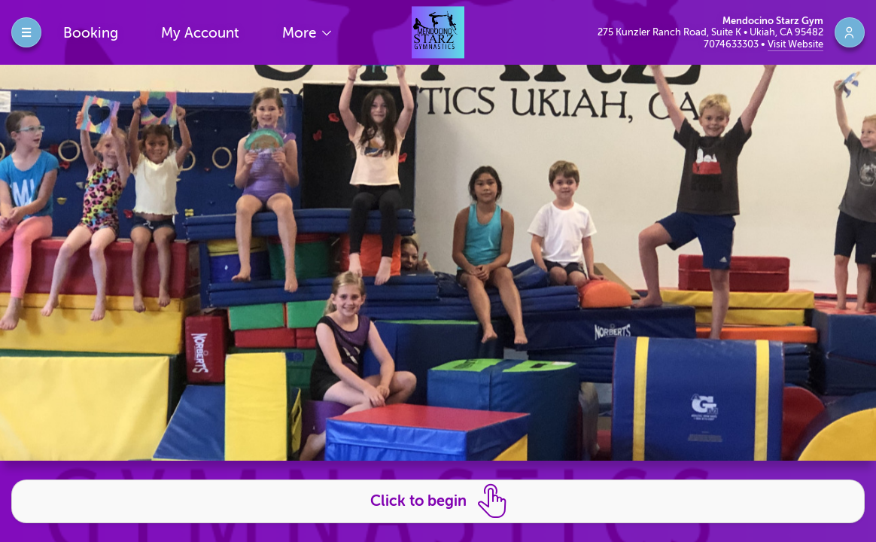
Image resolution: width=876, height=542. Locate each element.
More (301, 33)
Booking (90, 33)
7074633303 (732, 44)
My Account (200, 33)
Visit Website (795, 44)
